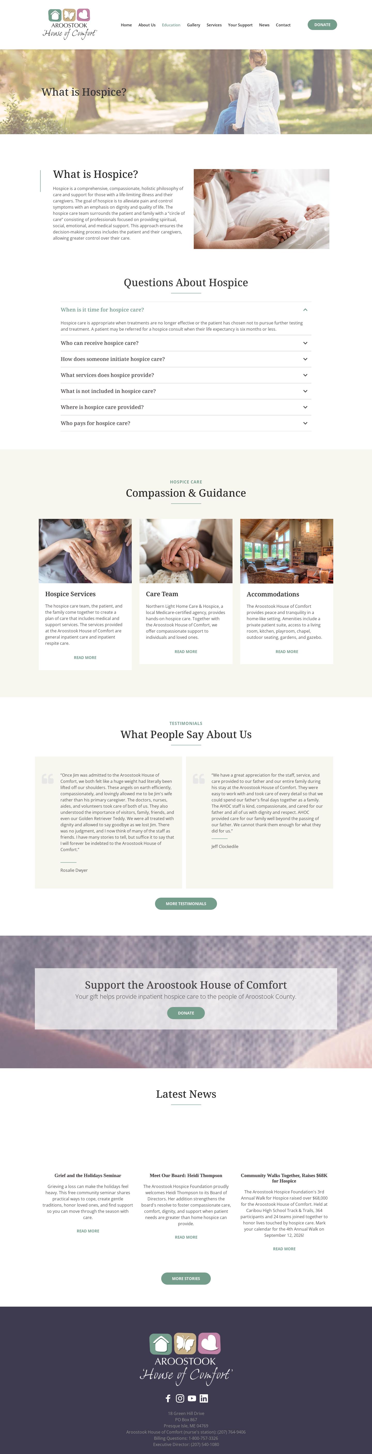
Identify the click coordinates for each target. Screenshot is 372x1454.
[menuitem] (126, 24)
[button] (186, 309)
